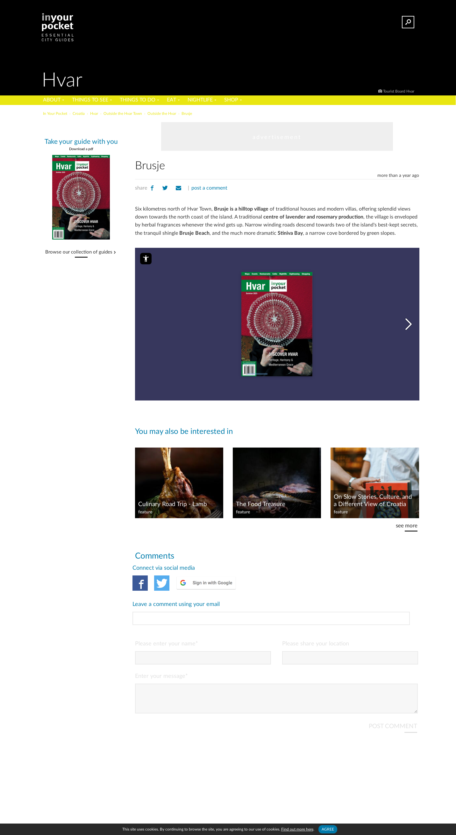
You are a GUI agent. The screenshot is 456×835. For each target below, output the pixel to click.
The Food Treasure (260, 504)
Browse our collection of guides (78, 252)
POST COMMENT (393, 700)
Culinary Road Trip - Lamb (172, 504)
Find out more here (297, 829)
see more (406, 525)
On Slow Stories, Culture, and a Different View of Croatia (373, 500)
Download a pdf (81, 149)
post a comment (209, 188)
